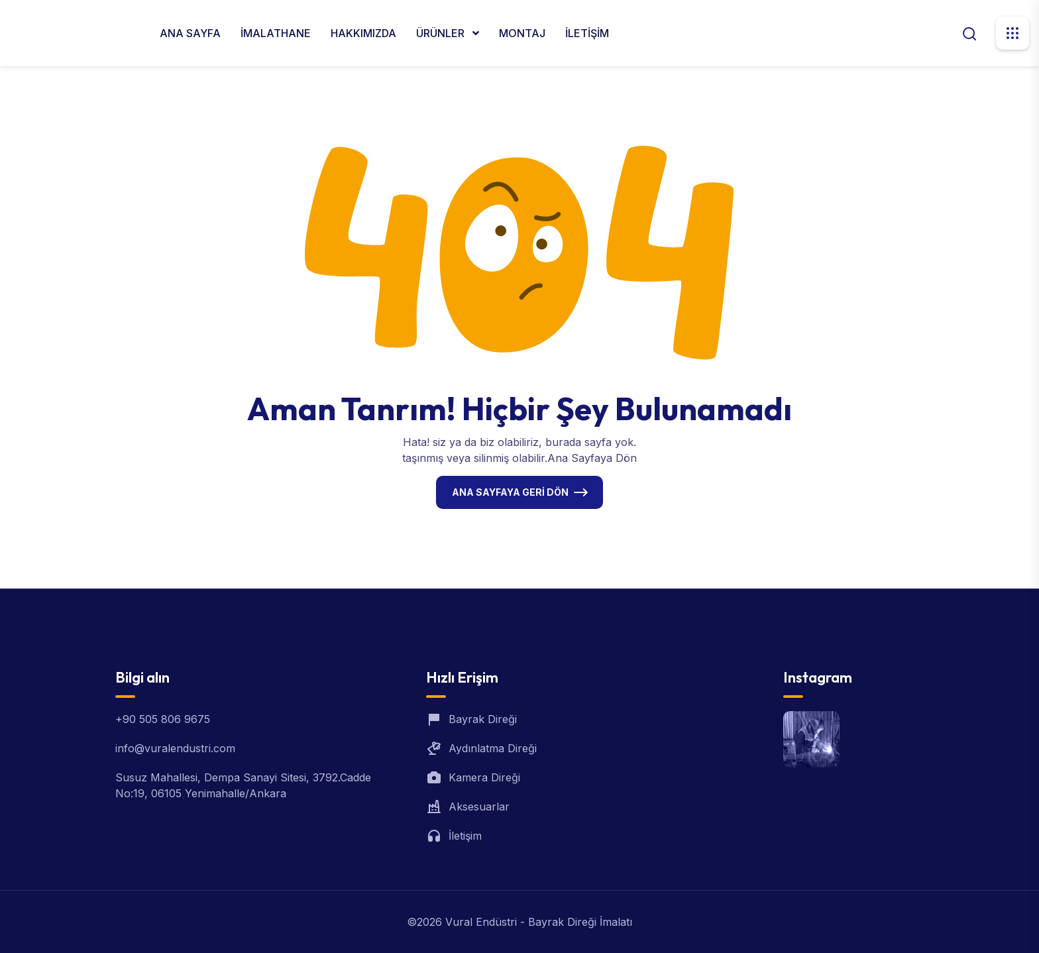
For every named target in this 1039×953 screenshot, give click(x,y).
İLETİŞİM (587, 33)
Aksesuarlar (479, 806)
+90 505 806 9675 (162, 719)
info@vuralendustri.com (175, 748)
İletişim (465, 835)
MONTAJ (522, 33)
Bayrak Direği (483, 719)
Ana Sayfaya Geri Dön (510, 492)
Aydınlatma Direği (493, 748)
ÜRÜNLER (441, 33)
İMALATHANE (276, 33)
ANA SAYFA (190, 33)
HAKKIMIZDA (363, 33)
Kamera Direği (484, 777)
